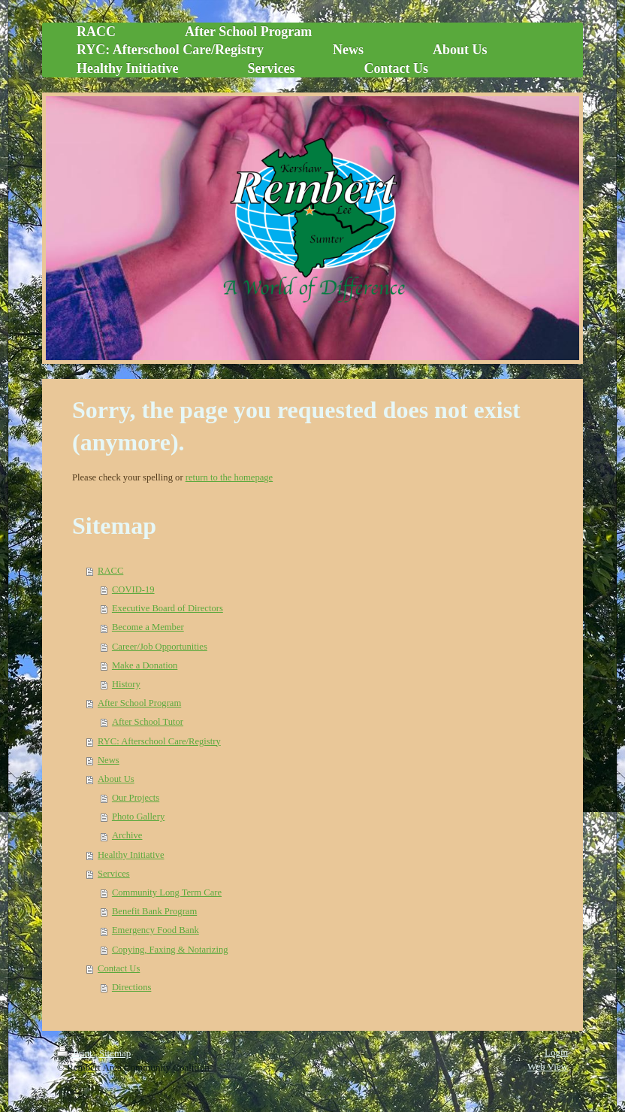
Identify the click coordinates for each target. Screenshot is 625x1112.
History (126, 684)
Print (76, 1053)
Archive (127, 835)
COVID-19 (133, 589)
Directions (131, 987)
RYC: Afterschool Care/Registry (159, 741)
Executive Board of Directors (167, 608)
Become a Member (148, 627)
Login (556, 1052)
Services (114, 873)
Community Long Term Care (167, 892)
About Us (116, 779)
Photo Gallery (138, 816)
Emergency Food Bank (155, 930)
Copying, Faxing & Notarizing (170, 949)
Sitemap (115, 1053)
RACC (110, 570)
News (108, 760)
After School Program (139, 703)
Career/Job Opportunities (159, 646)
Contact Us (119, 968)
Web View (547, 1066)
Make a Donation (144, 665)
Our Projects (135, 797)
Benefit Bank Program (154, 911)
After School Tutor (147, 722)
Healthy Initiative (131, 855)
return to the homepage (229, 477)
